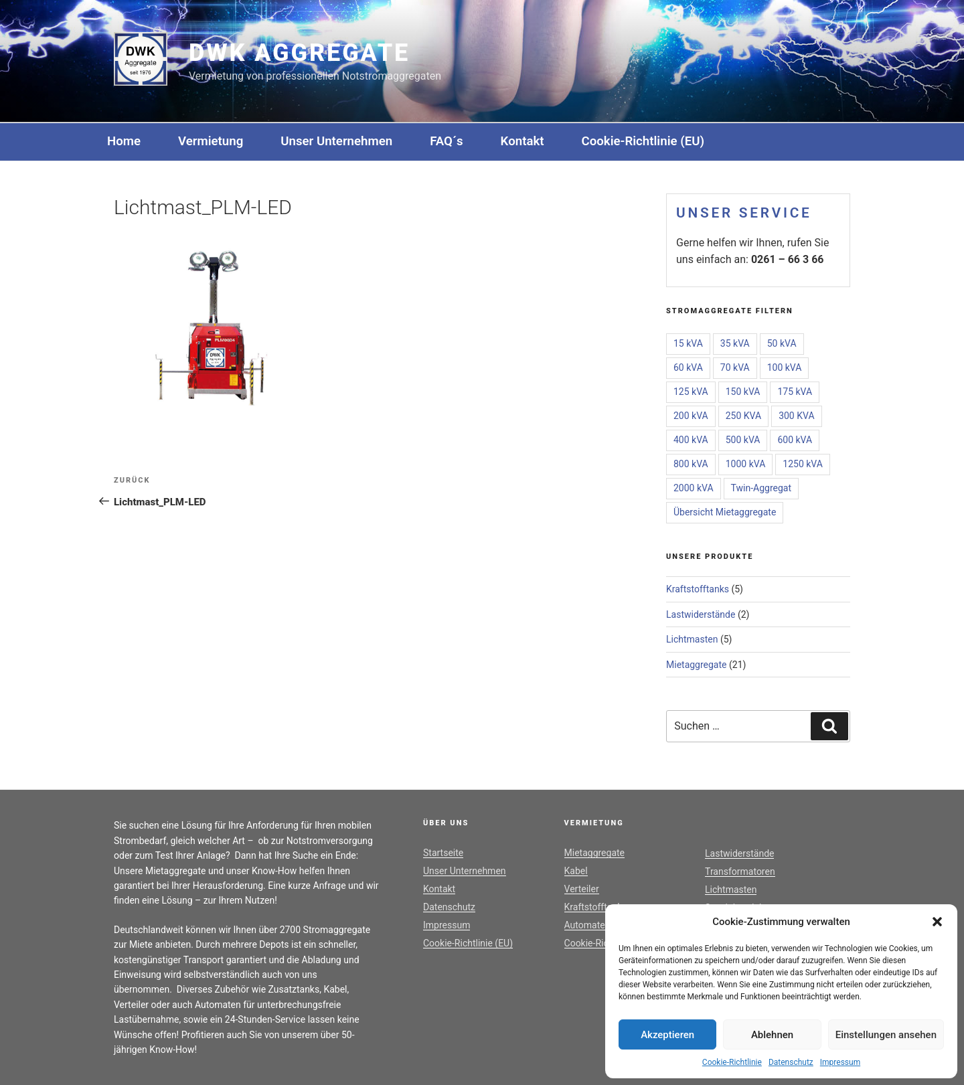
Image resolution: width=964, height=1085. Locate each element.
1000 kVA (746, 463)
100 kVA (784, 367)
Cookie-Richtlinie (732, 1062)
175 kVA (794, 391)
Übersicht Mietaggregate (724, 512)
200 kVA (690, 415)
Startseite (443, 852)
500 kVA (743, 439)
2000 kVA (693, 488)
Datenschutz (791, 1062)
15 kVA (688, 343)
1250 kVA (803, 463)
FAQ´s (446, 141)
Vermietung (210, 141)
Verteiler (581, 889)
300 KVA (796, 415)
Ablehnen (772, 1035)
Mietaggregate (696, 664)
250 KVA (743, 415)
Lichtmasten (692, 639)
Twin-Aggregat (761, 488)
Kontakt (522, 141)
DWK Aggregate (299, 53)
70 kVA (735, 367)
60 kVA (688, 367)
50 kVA (782, 343)
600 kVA (794, 439)
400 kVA (690, 439)
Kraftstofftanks (697, 589)
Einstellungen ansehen (886, 1035)
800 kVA (690, 463)
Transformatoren (740, 871)
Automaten (587, 925)
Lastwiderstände (700, 614)
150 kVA (743, 391)
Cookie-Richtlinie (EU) (643, 141)
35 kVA (735, 343)
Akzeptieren (667, 1035)
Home (124, 141)
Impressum (840, 1062)
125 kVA (690, 391)
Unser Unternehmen (336, 141)
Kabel (576, 870)
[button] (937, 921)
